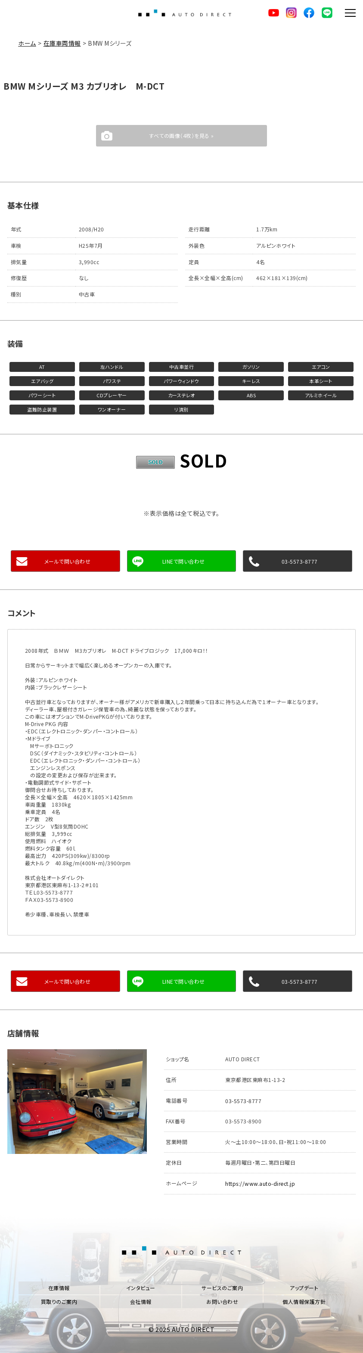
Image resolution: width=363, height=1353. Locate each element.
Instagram (290, 13)
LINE (326, 13)
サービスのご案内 (222, 1287)
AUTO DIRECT (184, 12)
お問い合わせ (222, 1300)
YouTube (272, 13)
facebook (308, 13)
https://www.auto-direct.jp (260, 1182)
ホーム (27, 43)
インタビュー (140, 1287)
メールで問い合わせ (67, 561)
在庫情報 (59, 1287)
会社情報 (141, 1300)
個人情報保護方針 (304, 1300)
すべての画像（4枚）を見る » (181, 135)
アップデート (304, 1287)
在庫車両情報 (62, 43)
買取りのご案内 (59, 1300)
